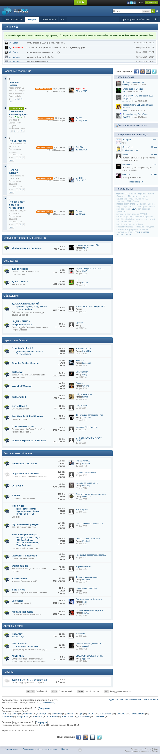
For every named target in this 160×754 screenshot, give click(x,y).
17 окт (154, 164)
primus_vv (126, 101)
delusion (126, 174)
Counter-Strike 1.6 (22, 348)
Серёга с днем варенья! (133, 82)
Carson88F (99, 716)
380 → (12, 102)
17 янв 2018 (81, 150)
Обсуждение (81, 405)
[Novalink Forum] (23, 354)
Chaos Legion (82, 372)
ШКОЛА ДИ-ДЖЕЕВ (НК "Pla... (89, 656)
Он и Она (17, 485)
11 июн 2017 (81, 544)
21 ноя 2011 (81, 285)
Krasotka (18, 144)
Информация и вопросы (26, 248)
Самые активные (150, 700)
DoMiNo (85, 248)
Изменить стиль (11, 749)
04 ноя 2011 (81, 420)
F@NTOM (86, 351)
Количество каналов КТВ (87, 245)
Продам (20, 307)
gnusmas (27, 713)
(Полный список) (47, 703)
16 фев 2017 (81, 557)
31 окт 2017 (81, 180)
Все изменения (136, 182)
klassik (18, 176)
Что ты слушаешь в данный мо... (91, 524)
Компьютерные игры (25, 534)
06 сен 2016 (81, 328)
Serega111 (127, 147)
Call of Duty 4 (33, 538)
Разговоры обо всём (24, 463)
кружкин (86, 658)
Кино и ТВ (18, 505)
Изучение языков (83, 566)
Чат (63, 19)
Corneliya (41, 713)
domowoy (127, 164)
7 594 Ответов (59, 89)
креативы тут (18, 637)
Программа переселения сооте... (91, 555)
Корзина (8, 671)
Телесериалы (29, 509)
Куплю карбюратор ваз (132, 89)
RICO (84, 271)
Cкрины (79, 383)
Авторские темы (13, 625)
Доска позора (20, 268)
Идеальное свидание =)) (87, 483)
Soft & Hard (18, 589)
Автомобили (19, 578)
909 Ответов (59, 147)
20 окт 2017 (81, 214)
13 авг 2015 (81, 430)
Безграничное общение (17, 453)
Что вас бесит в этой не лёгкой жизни (16, 204)
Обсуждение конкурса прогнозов (91, 494)
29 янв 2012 (81, 649)
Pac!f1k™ (80, 360)
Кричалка (9, 26)
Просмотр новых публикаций (136, 19)
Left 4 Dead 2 (19, 406)
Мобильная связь (17, 128)
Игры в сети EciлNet (15, 340)
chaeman (86, 580)
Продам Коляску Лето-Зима (135, 114)
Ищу (36, 307)
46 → (12, 160)
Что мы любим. (17, 140)
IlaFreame (37, 716)
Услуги (19, 309)
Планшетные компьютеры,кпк (18, 113)
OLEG (91, 713)
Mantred (86, 541)
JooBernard (52, 716)
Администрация (116, 700)
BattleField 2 (19, 397)
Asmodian (86, 646)
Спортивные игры (23, 426)
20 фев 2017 (81, 512)
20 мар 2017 (81, 488)
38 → (12, 192)
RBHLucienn (68, 716)
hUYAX (79, 118)
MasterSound (19, 643)
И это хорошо (82, 509)
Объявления (11, 295)
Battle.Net (17, 372)
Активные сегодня (133, 700)
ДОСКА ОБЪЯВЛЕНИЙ (25, 303)
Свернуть (44, 708)
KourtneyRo (84, 716)
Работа (28, 309)
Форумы (32, 19)
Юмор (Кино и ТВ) (25, 514)
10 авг (154, 139)
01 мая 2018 (81, 91)
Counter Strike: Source (25, 363)
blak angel (57, 713)
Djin (80, 713)
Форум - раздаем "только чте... (90, 269)
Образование (20, 565)
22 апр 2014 (81, 250)
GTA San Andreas (24, 540)
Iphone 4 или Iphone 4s (86, 588)
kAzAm (18, 88)
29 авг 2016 (81, 408)
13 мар (154, 174)
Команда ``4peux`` (14, 83)
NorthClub (18, 656)
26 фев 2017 (81, 475)
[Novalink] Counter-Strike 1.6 (29, 351)
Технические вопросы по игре (89, 415)
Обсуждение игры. (84, 394)
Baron (15, 43)
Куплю (29, 307)
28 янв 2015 (81, 365)
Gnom (85, 283)
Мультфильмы (23, 511)
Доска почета (20, 281)
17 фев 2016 (81, 388)
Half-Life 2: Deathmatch (27, 543)
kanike (70, 713)
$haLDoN (86, 417)
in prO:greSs (105, 713)
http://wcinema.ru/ (130, 150)
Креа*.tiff (17, 634)
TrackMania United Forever (27, 416)
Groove (79, 211)
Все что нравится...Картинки (89, 599)
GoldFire (79, 147)
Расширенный (157, 11)
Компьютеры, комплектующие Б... (91, 306)
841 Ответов (59, 211)
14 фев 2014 (81, 274)
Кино (18, 509)
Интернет (17, 600)
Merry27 (86, 374)
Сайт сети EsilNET (13, 19)
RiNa (4, 713)
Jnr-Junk (18, 211)
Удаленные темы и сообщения (29, 679)
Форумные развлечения (25, 473)
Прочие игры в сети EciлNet (29, 440)
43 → (12, 227)
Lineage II (20, 538)
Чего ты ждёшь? (13, 171)
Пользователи (49, 19)
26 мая (154, 147)
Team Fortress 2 (24, 545)
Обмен (43, 307)
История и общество (24, 555)
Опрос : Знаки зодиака (86, 473)
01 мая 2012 (81, 661)
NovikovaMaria (138, 713)
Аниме (36, 511)
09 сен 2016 (81, 377)
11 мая (154, 155)
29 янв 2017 (81, 582)
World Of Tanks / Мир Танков (89, 538)
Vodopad (126, 139)
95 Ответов (60, 118)
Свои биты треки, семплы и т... (90, 643)
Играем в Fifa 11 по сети (87, 427)
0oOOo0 (121, 713)
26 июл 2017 (81, 499)
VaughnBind (22, 716)
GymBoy (86, 486)
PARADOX (87, 496)
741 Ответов (59, 178)
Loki (78, 280)
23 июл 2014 (81, 399)
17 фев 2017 (81, 312)
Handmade (81, 633)
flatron (85, 397)
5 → (22, 131)
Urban (15, 713)
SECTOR (126, 117)
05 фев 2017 (81, 604)
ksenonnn (86, 363)
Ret (123, 91)
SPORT (16, 495)
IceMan (16, 57)
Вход (141, 3)
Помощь (64, 749)
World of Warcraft (22, 386)
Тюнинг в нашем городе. (87, 577)
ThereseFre (7, 716)
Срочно (79, 323)
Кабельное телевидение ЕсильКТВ (24, 237)
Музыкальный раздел (25, 524)
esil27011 (127, 154)
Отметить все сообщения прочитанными (40, 749)
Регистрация (151, 3)
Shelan (125, 110)
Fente (85, 602)
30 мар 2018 (81, 120)
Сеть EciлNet (11, 260)
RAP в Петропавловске (27, 646)
